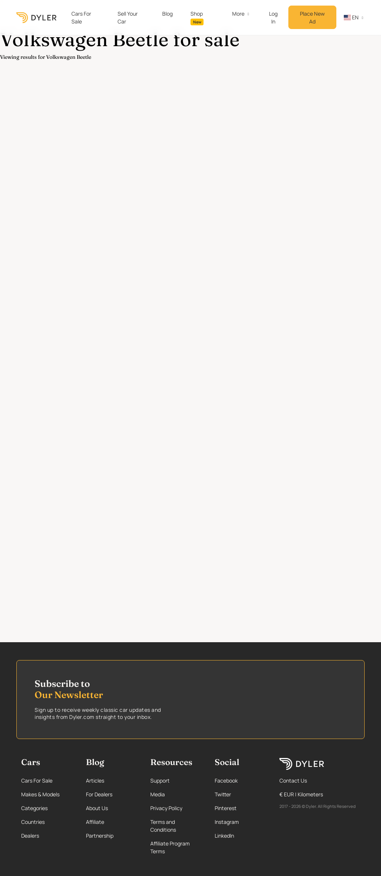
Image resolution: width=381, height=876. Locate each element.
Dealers (30, 835)
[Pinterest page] (240, 808)
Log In (273, 17)
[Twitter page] (240, 794)
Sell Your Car (128, 17)
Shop (197, 17)
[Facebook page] (240, 780)
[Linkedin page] (240, 835)
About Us (97, 808)
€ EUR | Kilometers (301, 794)
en (351, 17)
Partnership (99, 835)
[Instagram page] (240, 822)
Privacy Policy (166, 808)
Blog (167, 13)
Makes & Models (40, 794)
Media (157, 794)
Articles (95, 780)
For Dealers (99, 794)
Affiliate (95, 821)
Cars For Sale (81, 17)
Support (160, 780)
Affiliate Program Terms (170, 847)
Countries (33, 821)
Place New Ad (312, 17)
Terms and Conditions (163, 825)
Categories (34, 808)
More (238, 13)
